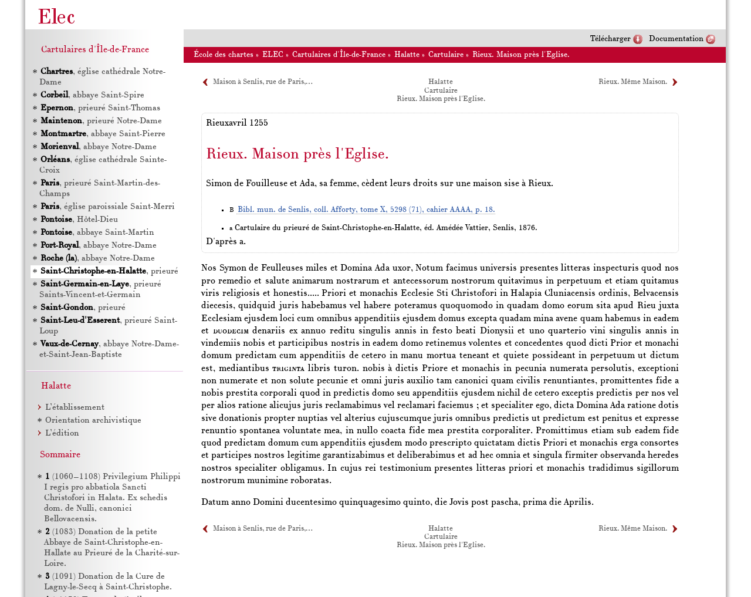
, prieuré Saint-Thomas (100, 108)
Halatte (407, 55)
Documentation (676, 39)
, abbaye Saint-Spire (92, 95)
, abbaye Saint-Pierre (102, 134)
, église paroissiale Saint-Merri (107, 207)
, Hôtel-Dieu (78, 219)
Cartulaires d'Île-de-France (338, 55)
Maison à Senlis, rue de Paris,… (262, 82)
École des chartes (223, 55)
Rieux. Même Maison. (632, 82)
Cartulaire (446, 55)
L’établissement (74, 407)
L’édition (62, 433)
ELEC (272, 55)
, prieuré (109, 271)
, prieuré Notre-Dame (100, 121)
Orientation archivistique (93, 420)
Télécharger (610, 39)
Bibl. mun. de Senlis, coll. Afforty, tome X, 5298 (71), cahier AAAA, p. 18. (366, 210)
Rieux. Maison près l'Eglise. (521, 55)
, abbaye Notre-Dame (98, 147)
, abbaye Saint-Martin (97, 232)
